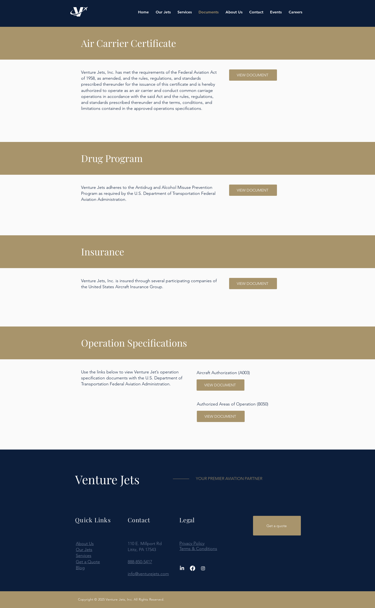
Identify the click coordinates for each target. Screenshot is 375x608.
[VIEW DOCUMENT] (253, 75)
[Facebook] (192, 568)
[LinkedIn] (182, 568)
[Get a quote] (277, 525)
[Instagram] (203, 568)
